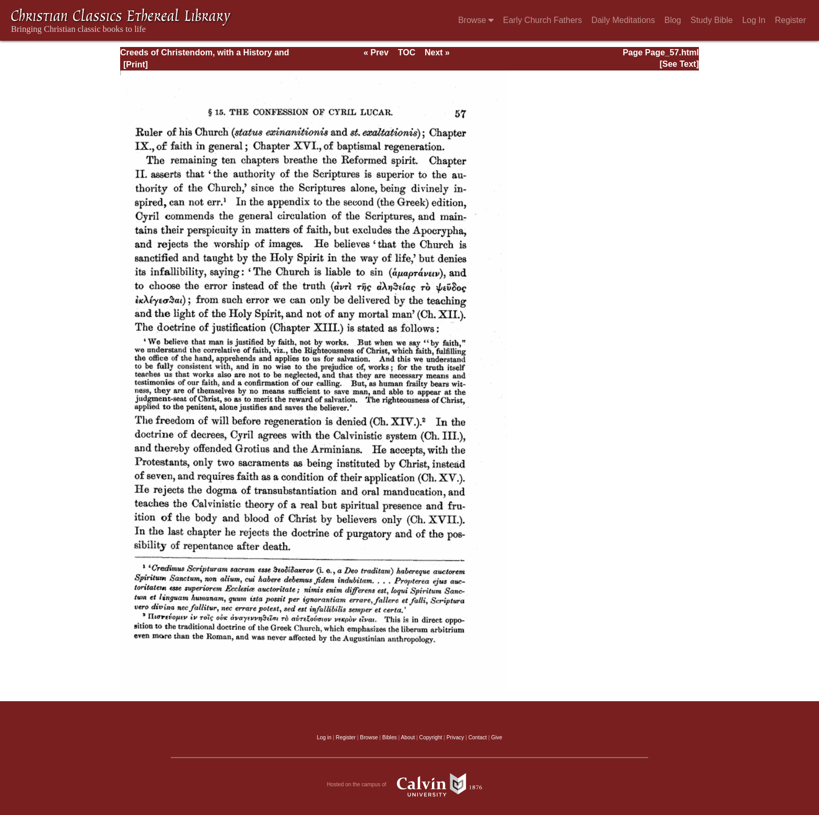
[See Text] (679, 64)
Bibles (389, 737)
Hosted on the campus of (410, 784)
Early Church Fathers (542, 20)
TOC (406, 52)
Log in (324, 737)
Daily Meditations (623, 20)
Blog (672, 20)
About (408, 737)
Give (496, 737)
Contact (478, 737)
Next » (437, 52)
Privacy (455, 737)
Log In (753, 20)
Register (790, 20)
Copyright (430, 737)
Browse (476, 20)
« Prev (376, 52)
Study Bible (712, 20)
